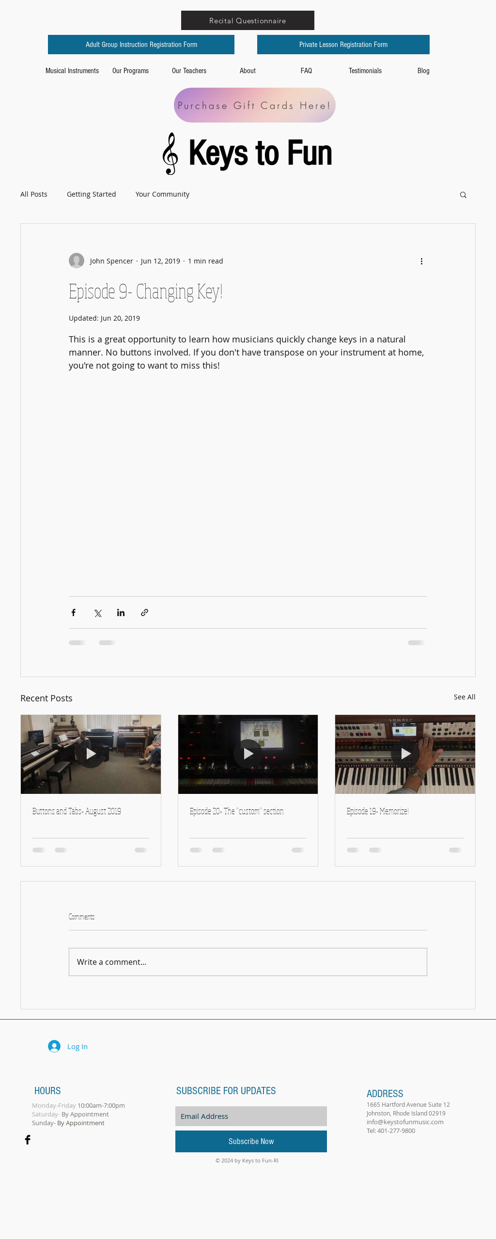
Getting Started (91, 194)
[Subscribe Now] (251, 1141)
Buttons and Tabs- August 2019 (76, 810)
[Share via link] (144, 612)
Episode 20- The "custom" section (237, 810)
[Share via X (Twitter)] (97, 612)
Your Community (162, 194)
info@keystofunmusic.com (405, 1121)
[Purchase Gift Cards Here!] (255, 105)
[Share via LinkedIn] (120, 612)
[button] (463, 194)
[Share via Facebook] (73, 612)
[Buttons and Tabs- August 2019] (91, 754)
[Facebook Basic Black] (27, 1140)
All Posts (33, 194)
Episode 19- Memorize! (378, 810)
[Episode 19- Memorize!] (405, 754)
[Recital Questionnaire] (247, 20)
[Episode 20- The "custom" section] (248, 754)
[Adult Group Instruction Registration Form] (141, 44)
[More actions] (421, 260)
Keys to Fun (264, 154)
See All (465, 696)
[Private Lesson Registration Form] (343, 44)
